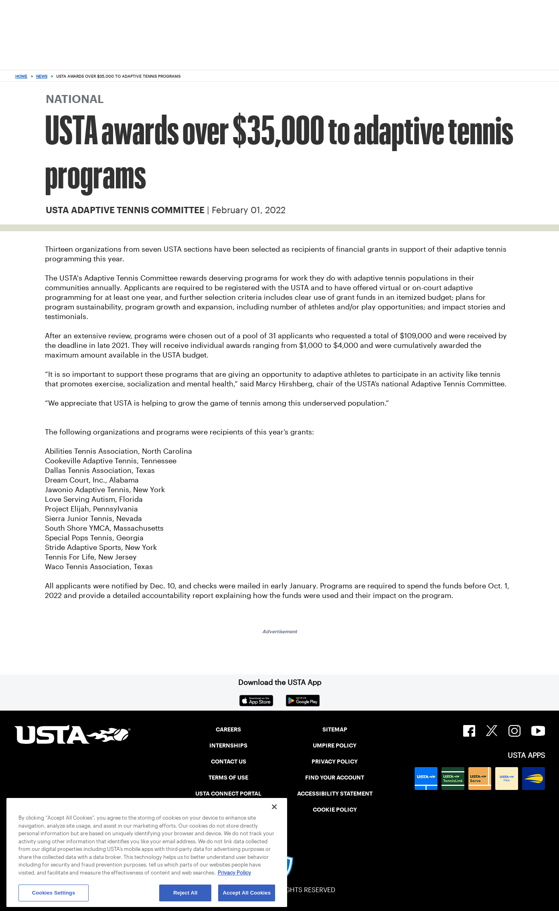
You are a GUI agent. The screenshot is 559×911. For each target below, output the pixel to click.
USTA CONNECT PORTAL (228, 794)
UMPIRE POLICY (334, 745)
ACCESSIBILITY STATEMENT (335, 794)
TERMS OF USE (228, 778)
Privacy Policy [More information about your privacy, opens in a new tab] (234, 873)
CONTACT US (228, 762)
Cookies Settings (53, 893)
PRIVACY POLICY (335, 762)
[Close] (274, 807)
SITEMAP (334, 729)
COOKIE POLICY (335, 810)
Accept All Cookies (247, 893)
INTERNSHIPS (228, 745)
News (41, 76)
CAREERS (228, 729)
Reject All (185, 893)
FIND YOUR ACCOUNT (334, 778)
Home (21, 76)
